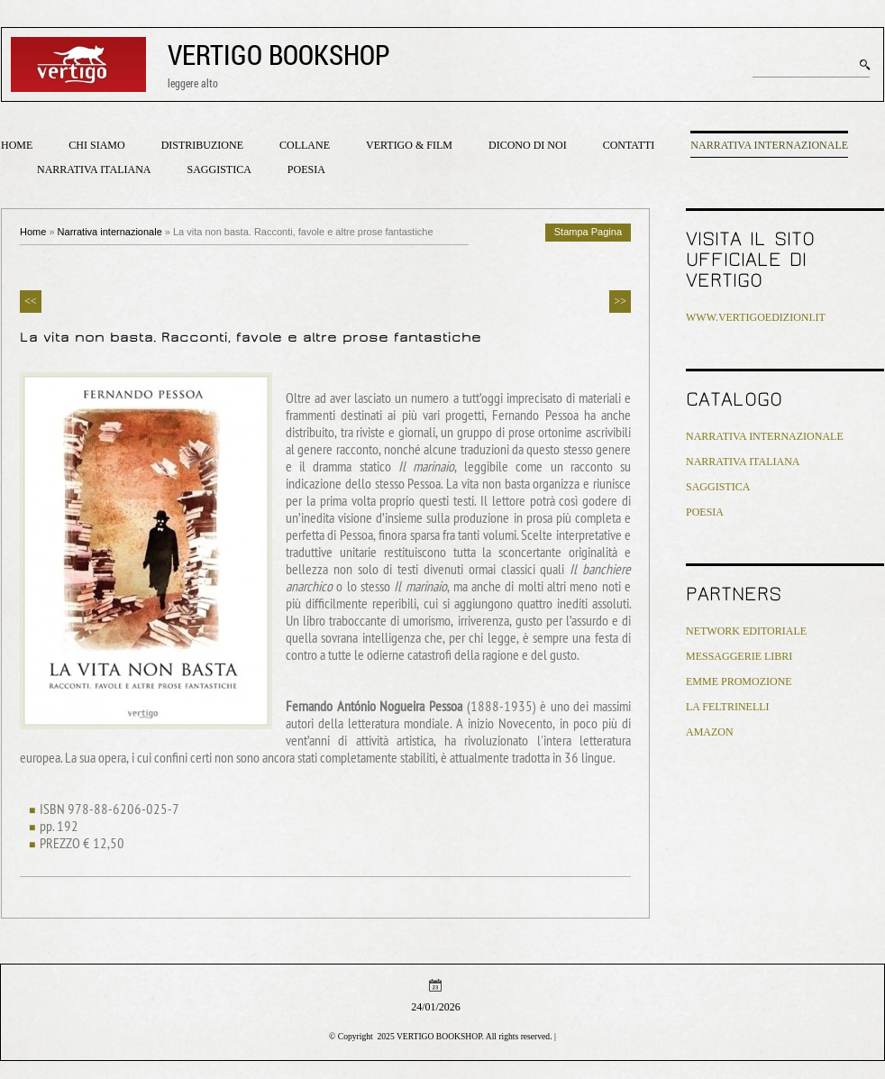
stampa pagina (588, 231)
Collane (304, 145)
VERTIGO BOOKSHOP (279, 54)
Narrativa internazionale (769, 145)
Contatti (629, 145)
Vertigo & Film (409, 145)
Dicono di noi (527, 145)
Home (16, 145)
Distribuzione (202, 145)
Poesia (306, 169)
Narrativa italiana (94, 169)
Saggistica (219, 169)
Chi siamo (96, 145)
